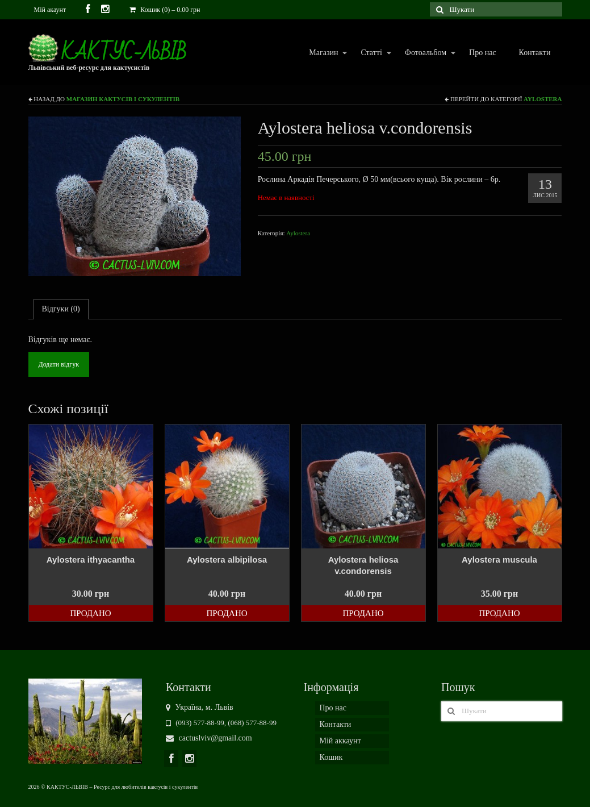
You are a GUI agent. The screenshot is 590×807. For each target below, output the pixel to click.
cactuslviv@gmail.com (209, 738)
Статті (370, 53)
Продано (90, 613)
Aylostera (543, 98)
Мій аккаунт (340, 741)
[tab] (61, 309)
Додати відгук (59, 364)
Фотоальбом (425, 53)
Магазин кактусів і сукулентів (122, 98)
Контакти (535, 52)
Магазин (323, 53)
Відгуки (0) (61, 309)
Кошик (331, 757)
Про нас (482, 52)
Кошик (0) (164, 10)
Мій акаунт (50, 10)
